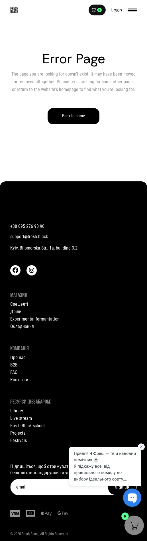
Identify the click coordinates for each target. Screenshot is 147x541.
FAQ (14, 372)
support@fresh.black (29, 236)
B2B (14, 365)
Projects (17, 433)
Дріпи (15, 311)
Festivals (18, 440)
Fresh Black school (27, 425)
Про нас (17, 357)
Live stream (21, 418)
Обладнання (22, 326)
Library (16, 411)
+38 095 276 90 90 (27, 226)
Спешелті (19, 304)
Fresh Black (30, 534)
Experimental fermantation (35, 319)
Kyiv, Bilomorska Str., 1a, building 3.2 (43, 248)
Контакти (19, 379)
